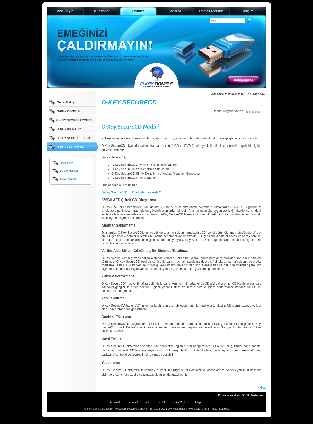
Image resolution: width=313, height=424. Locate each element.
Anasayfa (116, 402)
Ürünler (232, 93)
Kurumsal (132, 402)
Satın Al (161, 402)
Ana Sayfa (217, 93)
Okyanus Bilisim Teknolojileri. (185, 408)
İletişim (198, 402)
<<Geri (261, 387)
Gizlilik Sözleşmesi (253, 395)
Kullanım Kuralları (229, 395)
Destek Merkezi (180, 402)
